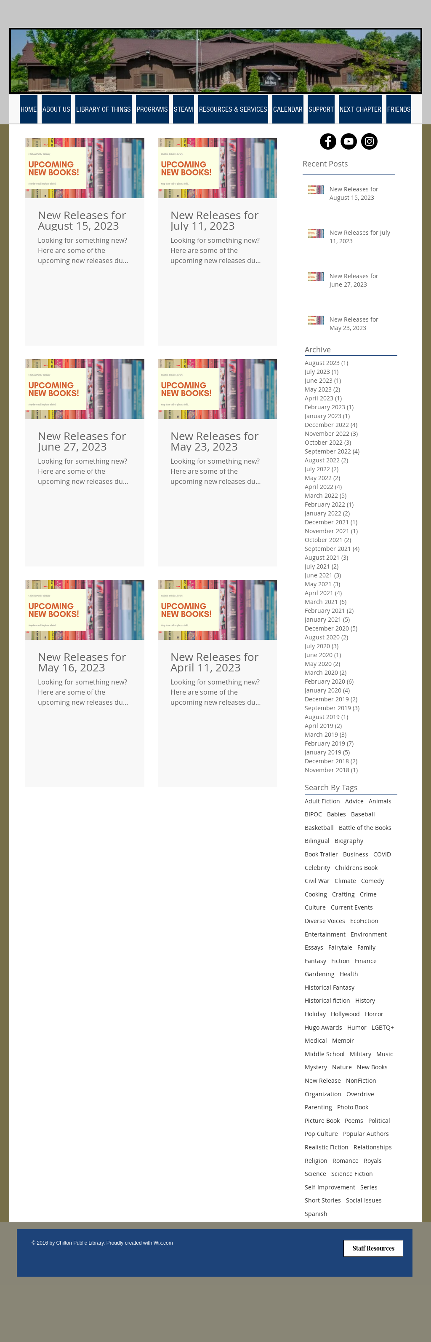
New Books (372, 1067)
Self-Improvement (330, 1187)
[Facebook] (328, 141)
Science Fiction (352, 1174)
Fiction (340, 961)
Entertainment (325, 934)
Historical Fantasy (329, 987)
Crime (368, 894)
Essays (314, 947)
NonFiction (361, 1080)
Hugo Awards (323, 1027)
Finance (366, 961)
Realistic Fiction (327, 1147)
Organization (323, 1094)
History (365, 1000)
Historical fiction (327, 1000)
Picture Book (322, 1121)
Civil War (317, 881)
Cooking (316, 894)
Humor (357, 1027)
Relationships (373, 1147)
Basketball (319, 828)
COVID (382, 854)
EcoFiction (364, 921)
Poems (354, 1121)
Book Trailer (321, 854)
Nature (342, 1067)
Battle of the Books (365, 828)
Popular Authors (366, 1134)
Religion (316, 1161)
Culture (315, 907)
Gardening (320, 974)
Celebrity (317, 868)
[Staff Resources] (373, 1248)
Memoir (343, 1040)
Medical (316, 1040)
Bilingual (317, 841)
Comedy (372, 881)
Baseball (363, 814)
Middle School (325, 1054)
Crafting (343, 894)
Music (384, 1054)
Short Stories (323, 1200)
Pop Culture (321, 1134)
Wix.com (163, 1243)
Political (379, 1121)
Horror (374, 1014)
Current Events (352, 907)
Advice (354, 801)
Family (366, 947)
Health (349, 974)
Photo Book (352, 1107)
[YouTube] (349, 141)
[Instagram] (369, 141)
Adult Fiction (322, 801)
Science (315, 1174)
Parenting (318, 1107)
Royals (373, 1161)
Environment (369, 934)
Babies (336, 814)
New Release (323, 1080)
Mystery (316, 1067)
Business (355, 854)
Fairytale (340, 947)
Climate (345, 881)
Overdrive (360, 1094)
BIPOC (313, 814)
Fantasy (315, 961)
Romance (346, 1161)
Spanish (316, 1214)
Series (369, 1187)
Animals (380, 801)
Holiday (315, 1014)
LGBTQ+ (383, 1027)
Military (360, 1054)
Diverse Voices (325, 921)
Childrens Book (356, 868)
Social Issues (364, 1200)
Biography (349, 841)
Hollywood (345, 1014)
